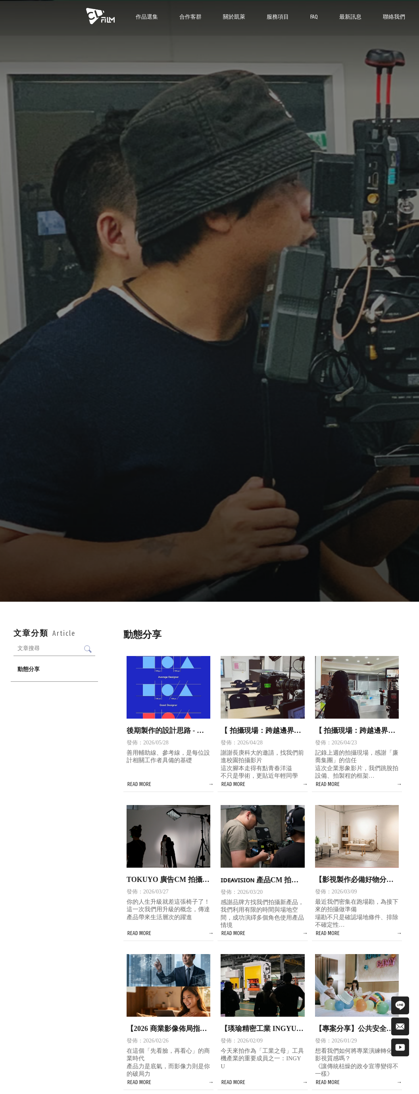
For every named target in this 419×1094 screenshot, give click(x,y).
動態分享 (28, 669)
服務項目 (278, 16)
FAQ (314, 16)
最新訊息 (350, 16)
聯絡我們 (394, 16)
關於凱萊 (234, 16)
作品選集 (147, 16)
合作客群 (190, 16)
